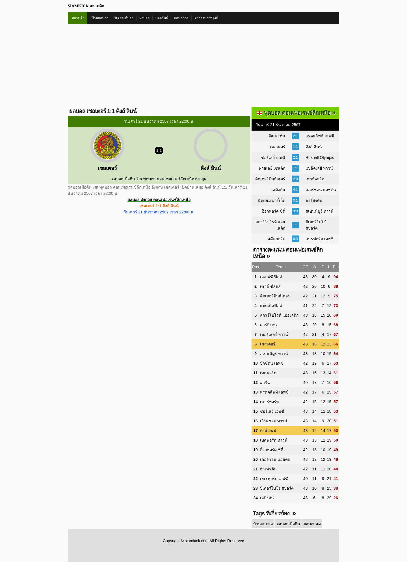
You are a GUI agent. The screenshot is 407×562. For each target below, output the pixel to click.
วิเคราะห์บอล (123, 18)
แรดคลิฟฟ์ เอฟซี (320, 136)
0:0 (295, 239)
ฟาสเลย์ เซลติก (272, 168)
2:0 (295, 179)
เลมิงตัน (278, 189)
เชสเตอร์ (277, 146)
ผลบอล (144, 18)
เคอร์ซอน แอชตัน (321, 189)
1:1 (295, 147)
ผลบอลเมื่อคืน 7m (126, 179)
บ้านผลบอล (100, 18)
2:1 (295, 136)
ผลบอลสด (181, 18)
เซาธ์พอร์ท (315, 179)
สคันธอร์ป (276, 239)
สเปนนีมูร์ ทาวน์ (320, 211)
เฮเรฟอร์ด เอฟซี (320, 239)
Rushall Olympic (320, 157)
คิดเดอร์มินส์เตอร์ (270, 179)
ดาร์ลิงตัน (314, 200)
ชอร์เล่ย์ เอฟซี (273, 157)
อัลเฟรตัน (277, 136)
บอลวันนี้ (161, 18)
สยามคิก (78, 18)
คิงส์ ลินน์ (314, 146)
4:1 (295, 190)
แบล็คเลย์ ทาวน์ (319, 168)
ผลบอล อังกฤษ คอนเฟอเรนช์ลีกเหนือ (158, 199)
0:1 (295, 200)
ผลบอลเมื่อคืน (288, 524)
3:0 (295, 211)
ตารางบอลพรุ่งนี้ (206, 18)
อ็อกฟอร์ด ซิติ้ (273, 211)
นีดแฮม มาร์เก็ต (271, 200)
